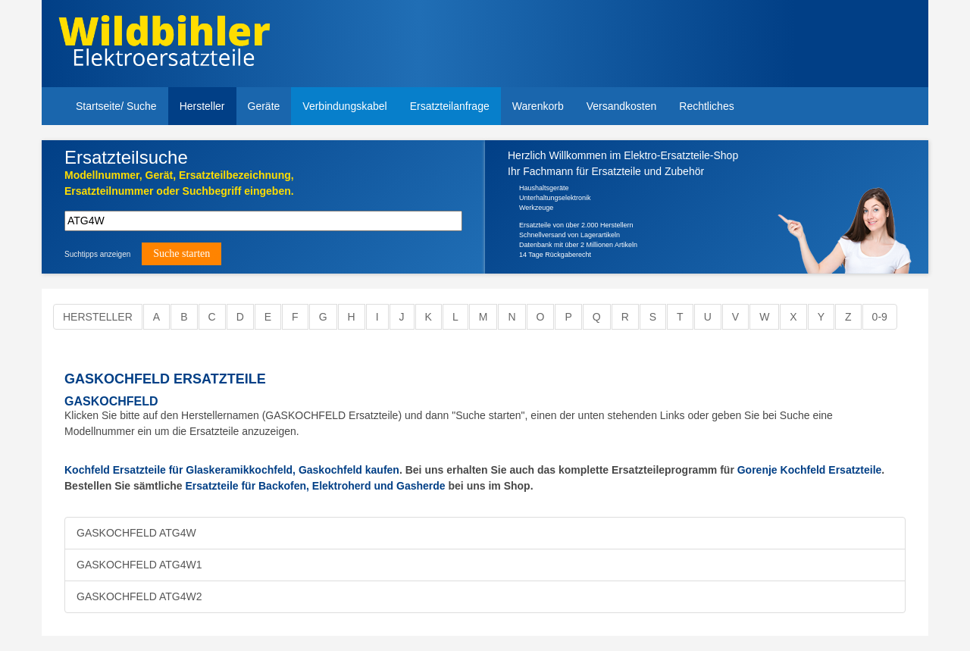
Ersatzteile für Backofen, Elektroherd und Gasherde (316, 486)
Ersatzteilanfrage (450, 106)
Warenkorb (538, 106)
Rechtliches (706, 106)
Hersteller (202, 106)
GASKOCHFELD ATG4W (136, 533)
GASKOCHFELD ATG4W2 (139, 596)
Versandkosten (622, 106)
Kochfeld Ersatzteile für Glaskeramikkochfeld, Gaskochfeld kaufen (231, 470)
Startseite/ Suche (116, 106)
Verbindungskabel (344, 106)
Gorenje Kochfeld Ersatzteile (809, 470)
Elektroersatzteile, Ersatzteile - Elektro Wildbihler (164, 45)
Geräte (264, 106)
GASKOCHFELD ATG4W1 (139, 565)
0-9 (879, 317)
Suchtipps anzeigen (97, 254)
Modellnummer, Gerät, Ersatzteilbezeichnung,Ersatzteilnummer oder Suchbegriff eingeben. (179, 183)
